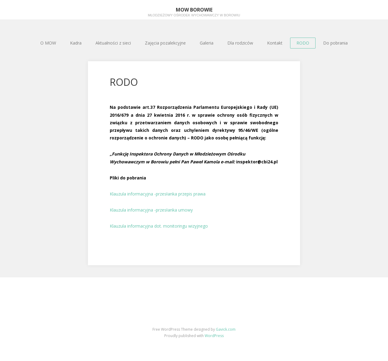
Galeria (206, 43)
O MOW (48, 43)
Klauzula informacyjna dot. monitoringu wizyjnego (159, 226)
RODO (302, 43)
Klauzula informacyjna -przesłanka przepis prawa (158, 194)
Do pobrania (335, 43)
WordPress (214, 335)
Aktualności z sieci (113, 43)
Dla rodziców (240, 43)
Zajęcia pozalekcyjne (165, 43)
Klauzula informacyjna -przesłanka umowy (151, 210)
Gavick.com (226, 329)
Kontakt (275, 43)
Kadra (76, 43)
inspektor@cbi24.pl (257, 162)
